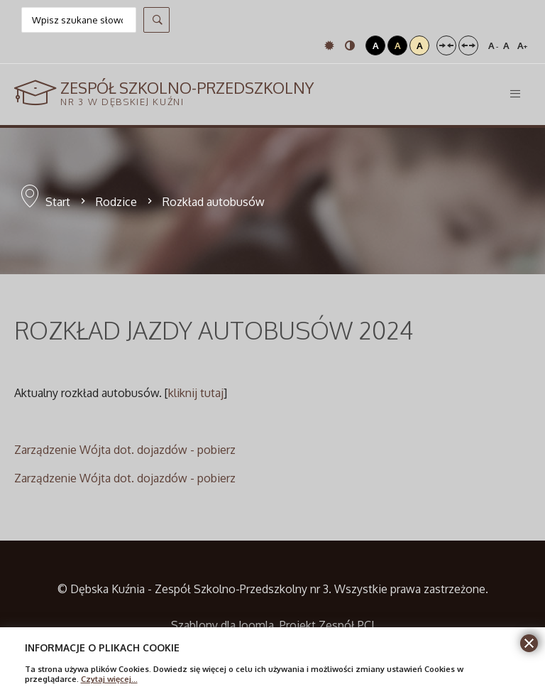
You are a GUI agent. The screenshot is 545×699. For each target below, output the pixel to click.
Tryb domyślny (329, 45)
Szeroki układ (468, 45)
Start (57, 202)
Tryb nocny (350, 45)
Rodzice (116, 202)
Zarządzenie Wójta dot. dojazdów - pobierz (125, 450)
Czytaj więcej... (109, 678)
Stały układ (446, 45)
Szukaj (156, 20)
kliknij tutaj (196, 393)
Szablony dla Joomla (222, 625)
